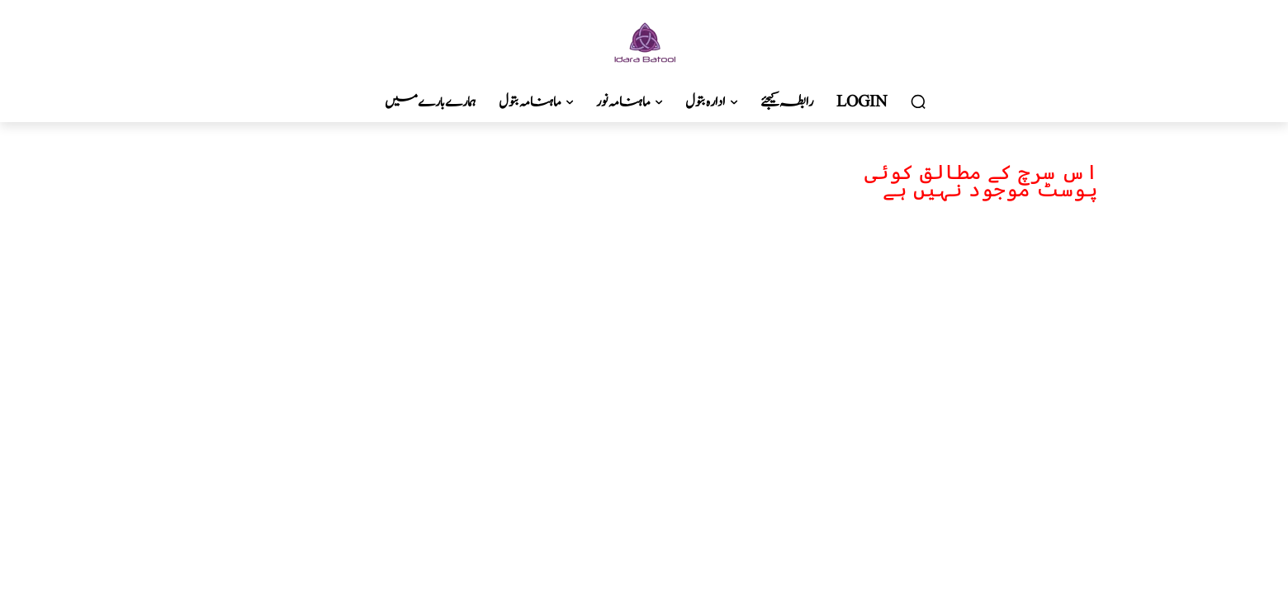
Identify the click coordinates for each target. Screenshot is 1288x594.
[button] (918, 102)
